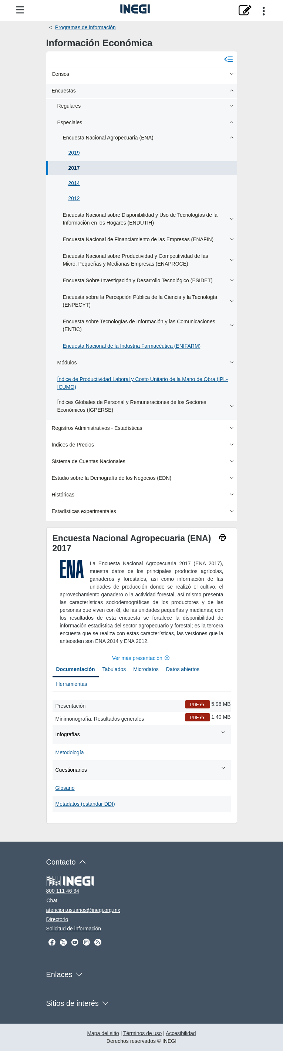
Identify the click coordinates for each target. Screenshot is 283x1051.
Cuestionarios (140, 769)
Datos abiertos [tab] (182, 669)
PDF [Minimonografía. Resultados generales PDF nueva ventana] (197, 717)
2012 (74, 198)
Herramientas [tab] (71, 684)
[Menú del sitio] (20, 10)
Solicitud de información (73, 929)
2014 (74, 183)
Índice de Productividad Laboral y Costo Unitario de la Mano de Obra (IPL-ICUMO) (142, 383)
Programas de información (85, 27)
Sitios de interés (72, 1003)
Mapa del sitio (103, 1033)
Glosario (65, 788)
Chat (52, 900)
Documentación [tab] (75, 669)
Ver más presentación (141, 658)
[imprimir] (222, 538)
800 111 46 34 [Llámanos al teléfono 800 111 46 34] (63, 891)
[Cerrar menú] (228, 59)
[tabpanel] (142, 754)
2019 (74, 153)
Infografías (140, 734)
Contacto (61, 862)
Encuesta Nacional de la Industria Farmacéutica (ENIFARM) (132, 346)
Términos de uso (142, 1033)
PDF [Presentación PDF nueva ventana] (197, 704)
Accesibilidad (181, 1033)
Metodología (69, 752)
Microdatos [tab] (145, 669)
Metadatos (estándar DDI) (85, 804)
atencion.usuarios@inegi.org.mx (83, 910)
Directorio (57, 919)
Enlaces (59, 974)
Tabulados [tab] (114, 669)
